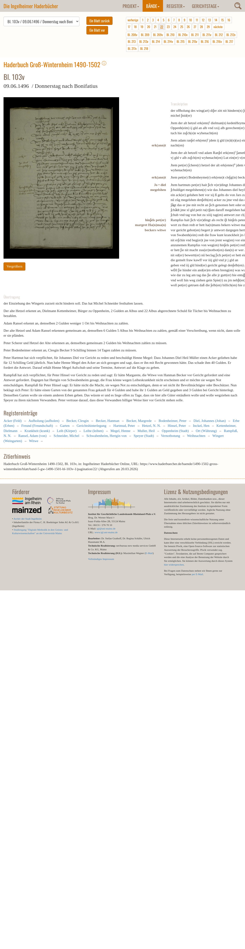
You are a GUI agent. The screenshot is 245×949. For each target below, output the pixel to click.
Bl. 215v (192, 41)
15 (222, 20)
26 (188, 26)
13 (209, 20)
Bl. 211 (195, 34)
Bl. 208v (132, 34)
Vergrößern (14, 266)
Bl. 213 (132, 41)
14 (215, 20)
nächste (218, 26)
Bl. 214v (168, 41)
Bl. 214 (156, 41)
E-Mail (149, 553)
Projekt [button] (131, 6)
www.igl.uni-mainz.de (106, 532)
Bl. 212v (230, 34)
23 (168, 26)
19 (141, 26)
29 (208, 26)
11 (197, 20)
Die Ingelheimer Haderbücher (31, 6)
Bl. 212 (219, 34)
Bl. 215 (180, 41)
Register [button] (176, 6)
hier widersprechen (174, 564)
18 (135, 26)
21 (155, 26)
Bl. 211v (206, 34)
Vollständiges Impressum (101, 559)
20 (148, 26)
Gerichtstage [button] (205, 6)
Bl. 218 (144, 48)
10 (190, 20)
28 (201, 26)
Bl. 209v (158, 34)
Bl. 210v (182, 34)
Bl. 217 (229, 41)
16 (228, 20)
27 (195, 26)
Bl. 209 (145, 34)
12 (203, 20)
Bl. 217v (132, 48)
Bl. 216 (205, 41)
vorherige (133, 20)
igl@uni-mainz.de (106, 528)
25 (181, 26)
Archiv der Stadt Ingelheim (28, 518)
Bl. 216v (217, 41)
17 (129, 26)
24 (174, 26)
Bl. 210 (171, 34)
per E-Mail (197, 574)
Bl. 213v (143, 41)
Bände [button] (152, 6)
